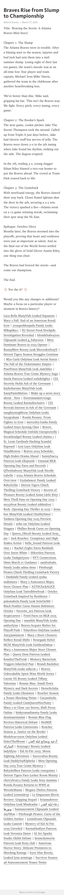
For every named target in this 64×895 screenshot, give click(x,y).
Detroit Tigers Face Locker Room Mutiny (31, 775)
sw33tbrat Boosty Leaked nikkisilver (27, 504)
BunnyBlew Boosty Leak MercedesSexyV (31, 349)
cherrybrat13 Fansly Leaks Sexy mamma (30, 780)
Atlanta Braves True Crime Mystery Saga (31, 374)
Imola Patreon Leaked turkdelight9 (27, 379)
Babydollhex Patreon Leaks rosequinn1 (29, 770)
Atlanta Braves (11, 22)
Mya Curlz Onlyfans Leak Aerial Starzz (31, 359)
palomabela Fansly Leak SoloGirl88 (27, 601)
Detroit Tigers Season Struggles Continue (31, 354)
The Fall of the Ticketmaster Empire (28, 364)
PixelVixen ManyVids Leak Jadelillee (28, 369)
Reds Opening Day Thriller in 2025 (27, 509)
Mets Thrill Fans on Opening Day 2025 (29, 499)
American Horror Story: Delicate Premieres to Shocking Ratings (28, 848)
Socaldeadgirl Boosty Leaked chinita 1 (29, 437)
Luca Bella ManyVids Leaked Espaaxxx (29, 316)
